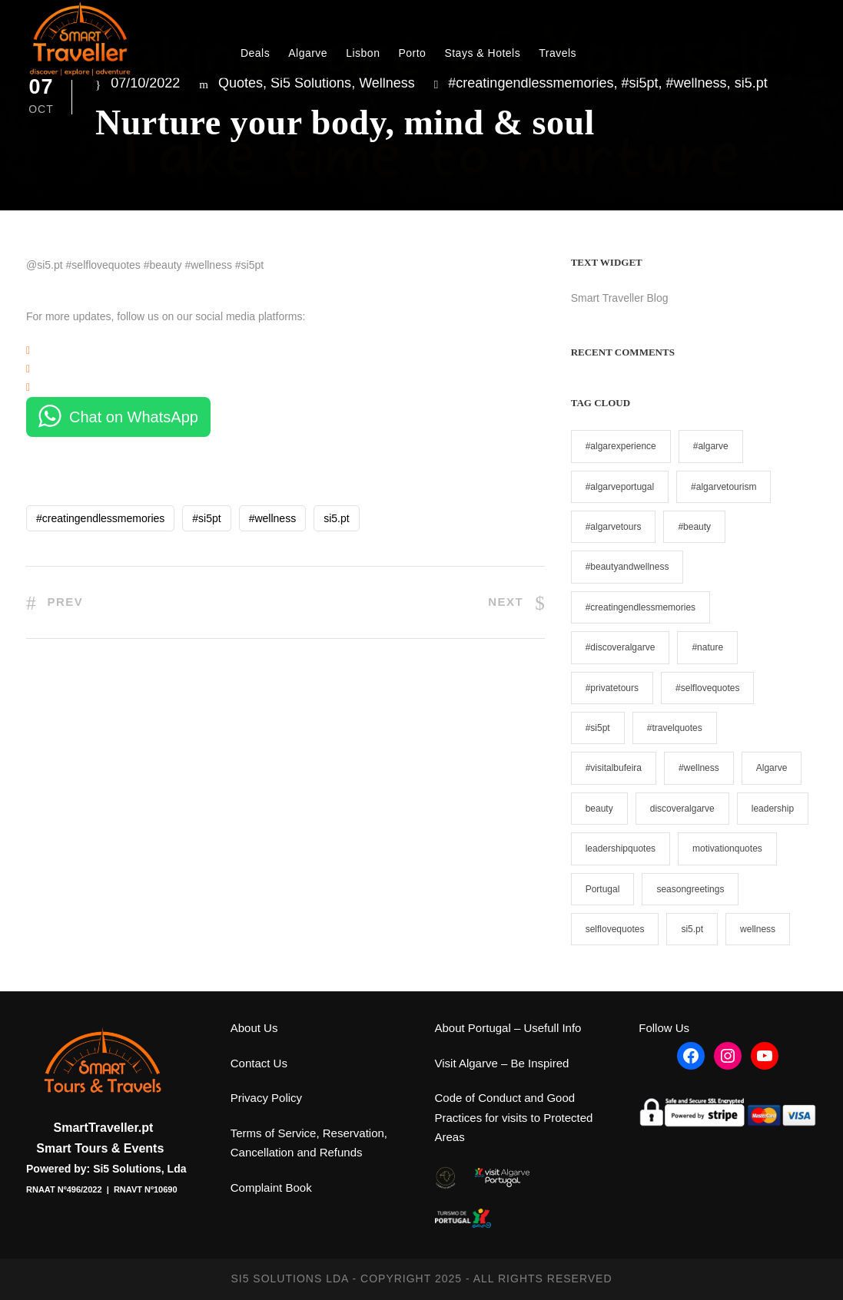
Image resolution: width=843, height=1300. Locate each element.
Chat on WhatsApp (133, 417)
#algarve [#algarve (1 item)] (710, 446)
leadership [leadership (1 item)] (773, 808)
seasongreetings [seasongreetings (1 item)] (690, 889)
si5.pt (751, 83)
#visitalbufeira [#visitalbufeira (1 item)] (614, 767)
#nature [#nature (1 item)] (707, 647)
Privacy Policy (266, 1097)
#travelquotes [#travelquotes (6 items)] (674, 728)
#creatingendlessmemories (530, 83)
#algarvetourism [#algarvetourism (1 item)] (723, 486)
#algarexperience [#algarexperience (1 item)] (621, 446)
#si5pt (639, 83)
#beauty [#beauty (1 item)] (694, 526)
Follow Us (664, 1027)
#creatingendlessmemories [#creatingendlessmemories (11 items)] (640, 607)
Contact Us (259, 1063)
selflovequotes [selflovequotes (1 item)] (615, 929)
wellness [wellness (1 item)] (757, 929)
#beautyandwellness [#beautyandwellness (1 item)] (627, 566)
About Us (254, 1027)
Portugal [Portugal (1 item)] (603, 889)
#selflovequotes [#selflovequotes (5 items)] (707, 688)
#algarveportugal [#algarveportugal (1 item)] (620, 486)
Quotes (240, 83)
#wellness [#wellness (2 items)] (699, 767)
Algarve (307, 53)
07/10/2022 (145, 83)
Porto (412, 53)
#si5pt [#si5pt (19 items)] (598, 728)
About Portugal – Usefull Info (508, 1027)
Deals (255, 53)
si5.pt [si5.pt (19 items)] (692, 929)
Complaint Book (271, 1187)
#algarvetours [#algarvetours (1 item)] (614, 526)
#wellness (696, 83)
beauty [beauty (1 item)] (599, 808)
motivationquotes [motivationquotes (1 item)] (727, 848)
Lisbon (363, 53)
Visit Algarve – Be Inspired (502, 1063)
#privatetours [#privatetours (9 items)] (612, 688)
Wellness (387, 83)
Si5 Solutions (310, 83)
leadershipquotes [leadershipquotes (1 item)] (620, 848)
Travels (557, 53)
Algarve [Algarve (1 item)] (772, 767)
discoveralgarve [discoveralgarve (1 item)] (682, 808)
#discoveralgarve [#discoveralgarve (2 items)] (620, 647)
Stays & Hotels (482, 53)
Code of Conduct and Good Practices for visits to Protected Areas (514, 1117)
